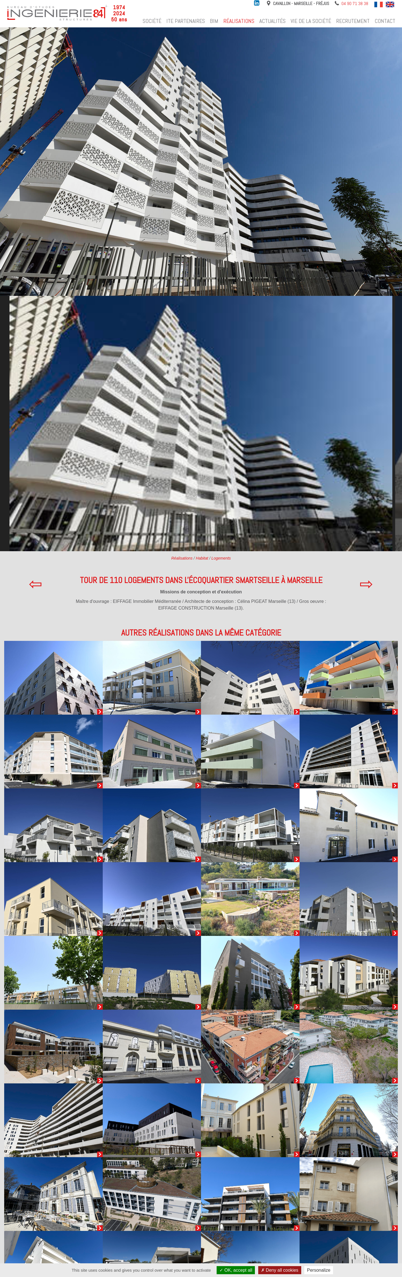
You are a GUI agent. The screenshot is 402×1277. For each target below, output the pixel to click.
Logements (221, 558)
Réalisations (238, 21)
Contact (385, 21)
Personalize (319, 1270)
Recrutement (353, 21)
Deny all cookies (279, 1270)
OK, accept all (235, 1270)
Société (152, 21)
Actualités (272, 21)
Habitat (202, 558)
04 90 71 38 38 (354, 3)
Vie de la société (311, 21)
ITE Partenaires (185, 21)
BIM (214, 21)
